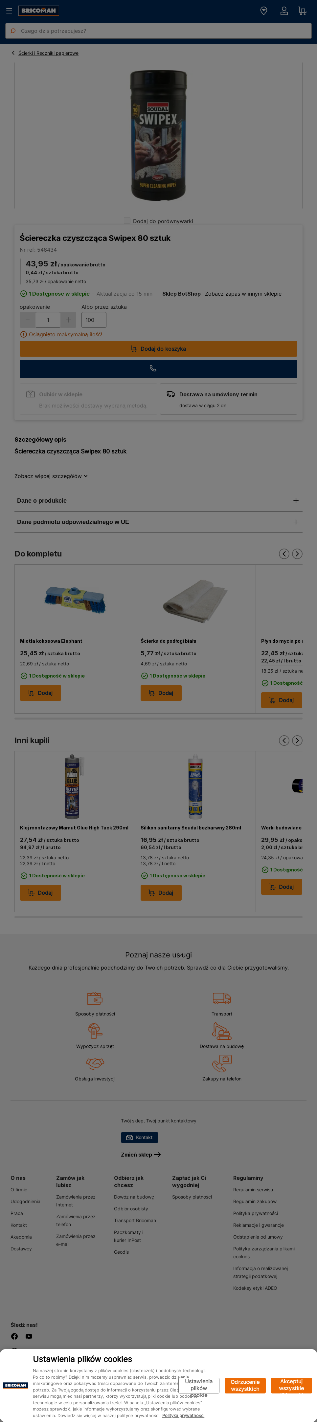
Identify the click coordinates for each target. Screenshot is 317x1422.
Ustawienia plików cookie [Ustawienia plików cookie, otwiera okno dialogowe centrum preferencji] (199, 1385)
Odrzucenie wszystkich (245, 1385)
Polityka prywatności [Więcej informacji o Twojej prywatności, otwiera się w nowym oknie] (183, 1415)
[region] (158, 1385)
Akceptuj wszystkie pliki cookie (291, 1385)
